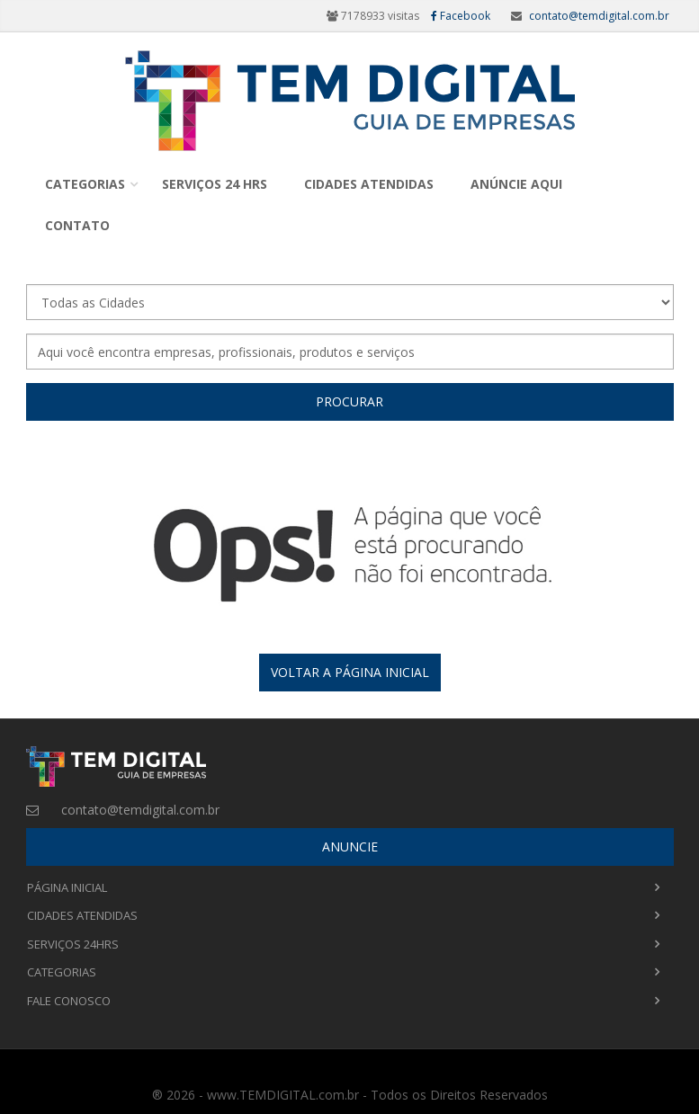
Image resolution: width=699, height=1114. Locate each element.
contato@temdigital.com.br (599, 15)
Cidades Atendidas (369, 183)
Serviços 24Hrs (73, 944)
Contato (77, 225)
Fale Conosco (69, 1001)
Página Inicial (67, 887)
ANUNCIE (350, 846)
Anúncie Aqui (516, 183)
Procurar (349, 401)
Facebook (460, 15)
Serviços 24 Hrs (214, 183)
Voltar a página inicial (350, 672)
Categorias (85, 183)
